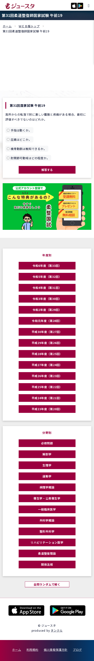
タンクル (57, 630)
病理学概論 (47, 487)
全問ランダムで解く (47, 584)
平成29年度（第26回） (47, 343)
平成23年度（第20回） (47, 409)
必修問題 (47, 443)
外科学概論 (47, 520)
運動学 (46, 476)
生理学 (46, 465)
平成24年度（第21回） (47, 398)
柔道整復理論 (47, 553)
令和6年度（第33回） (47, 265)
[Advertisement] (47, 60)
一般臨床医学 (47, 509)
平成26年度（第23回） (47, 376)
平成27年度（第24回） (47, 365)
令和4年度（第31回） (47, 287)
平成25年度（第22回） (47, 387)
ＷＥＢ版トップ (29, 26)
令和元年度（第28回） (47, 321)
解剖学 (46, 454)
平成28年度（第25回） (47, 354)
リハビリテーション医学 (47, 542)
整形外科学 (47, 531)
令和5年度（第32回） (47, 276)
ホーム (7, 26)
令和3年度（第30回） (47, 299)
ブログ (77, 649)
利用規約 (32, 649)
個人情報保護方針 (56, 649)
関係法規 (47, 564)
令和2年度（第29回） (47, 310)
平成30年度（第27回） (47, 332)
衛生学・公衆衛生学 (47, 498)
